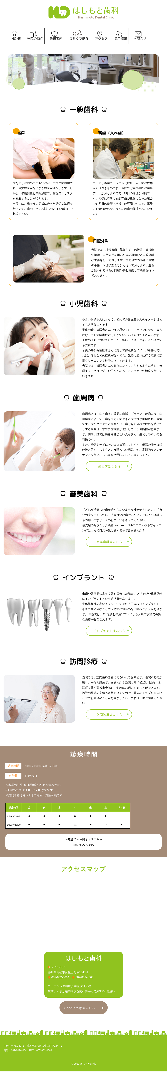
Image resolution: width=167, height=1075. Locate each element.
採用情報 (121, 43)
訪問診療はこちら (109, 718)
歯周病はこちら (109, 469)
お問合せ (141, 43)
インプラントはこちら (109, 634)
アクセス (102, 43)
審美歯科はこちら (109, 545)
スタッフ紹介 (78, 43)
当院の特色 (34, 43)
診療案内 (56, 43)
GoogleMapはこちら (79, 1011)
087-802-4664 (83, 848)
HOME (14, 43)
